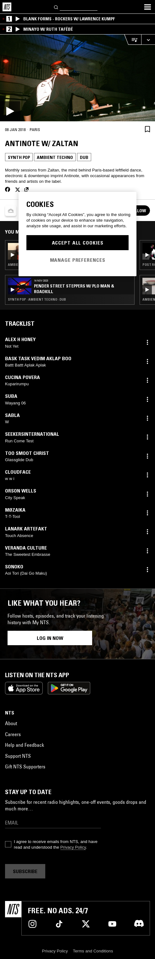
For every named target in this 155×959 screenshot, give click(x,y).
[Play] (77, 77)
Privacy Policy (73, 847)
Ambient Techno (55, 157)
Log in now (50, 638)
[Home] (7, 7)
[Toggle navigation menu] (147, 7)
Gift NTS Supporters (25, 766)
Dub (84, 157)
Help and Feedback (24, 745)
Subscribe (25, 871)
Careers (13, 734)
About (11, 723)
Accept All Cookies (77, 243)
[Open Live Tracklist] (132, 39)
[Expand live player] (148, 39)
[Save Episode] (147, 129)
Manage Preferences (77, 260)
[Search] (56, 7)
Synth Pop (19, 157)
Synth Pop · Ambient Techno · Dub (37, 299)
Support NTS (18, 756)
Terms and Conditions (93, 951)
